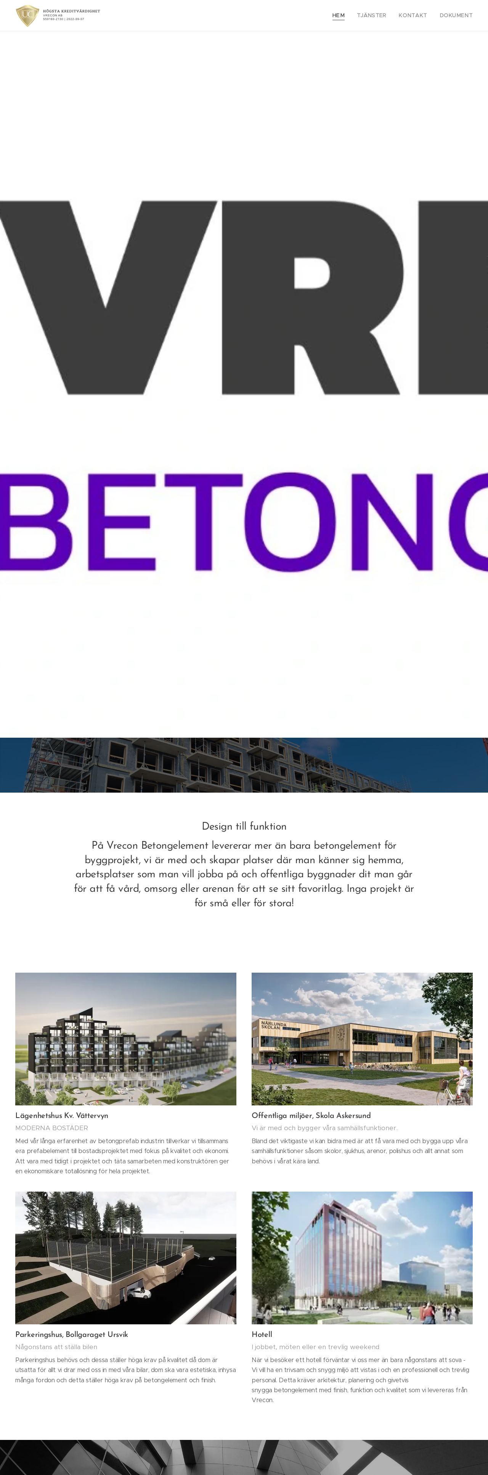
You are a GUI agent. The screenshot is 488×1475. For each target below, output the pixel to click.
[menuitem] (351, 15)
